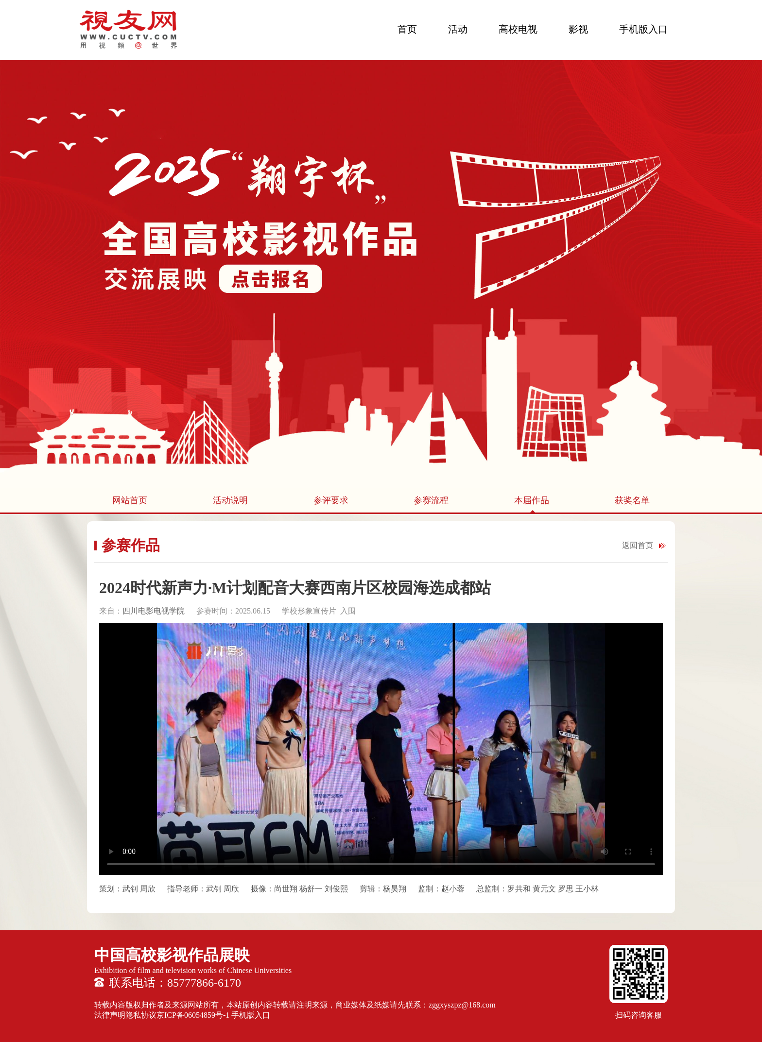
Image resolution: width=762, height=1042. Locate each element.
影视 (578, 29)
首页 (407, 29)
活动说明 (230, 500)
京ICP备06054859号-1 (192, 1015)
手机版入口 (643, 29)
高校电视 (518, 29)
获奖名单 (632, 500)
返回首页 (637, 545)
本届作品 (531, 500)
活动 (458, 29)
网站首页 (129, 500)
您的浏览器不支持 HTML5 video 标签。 (381, 749)
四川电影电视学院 (154, 611)
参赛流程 (431, 500)
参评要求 (330, 500)
